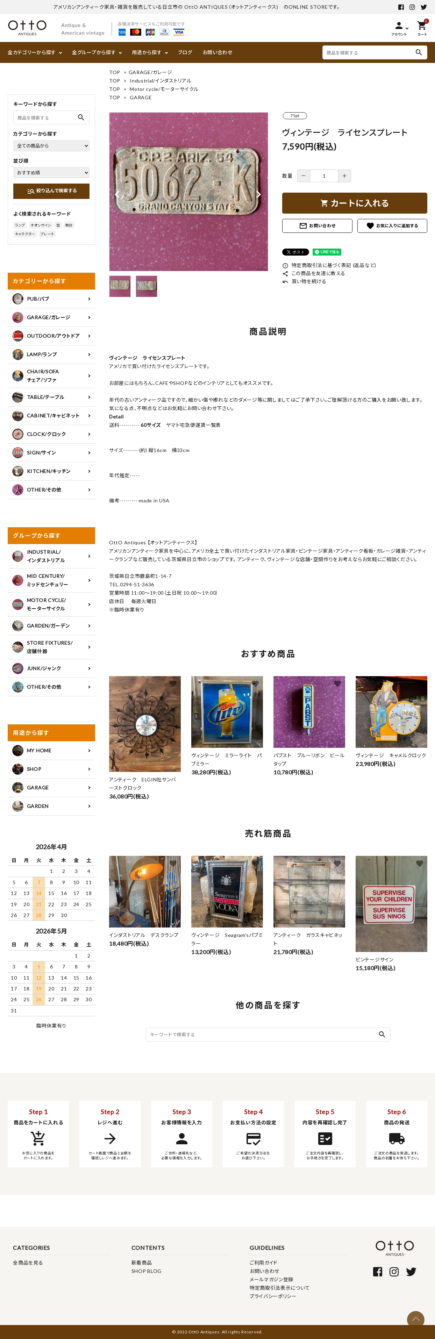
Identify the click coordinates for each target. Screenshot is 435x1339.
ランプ (20, 225)
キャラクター (25, 234)
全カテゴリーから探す (32, 52)
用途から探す (147, 52)
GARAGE (141, 97)
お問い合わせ (218, 52)
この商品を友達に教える (313, 273)
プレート (47, 234)
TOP (114, 72)
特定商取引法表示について (280, 1288)
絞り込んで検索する (52, 191)
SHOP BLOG (146, 1271)
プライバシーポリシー (273, 1296)
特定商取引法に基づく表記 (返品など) (329, 265)
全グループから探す (94, 52)
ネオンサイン (40, 225)
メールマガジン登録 (271, 1279)
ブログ (185, 52)
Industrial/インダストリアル (160, 81)
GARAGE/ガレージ (150, 72)
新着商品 (141, 1263)
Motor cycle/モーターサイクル (164, 89)
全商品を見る (28, 1263)
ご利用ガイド (264, 1263)
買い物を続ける (304, 281)
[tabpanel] (188, 191)
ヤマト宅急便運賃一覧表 (191, 425)
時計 (69, 225)
